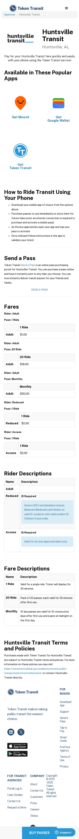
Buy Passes (39, 833)
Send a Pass (28, 265)
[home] (26, 8)
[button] (66, 8)
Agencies (9, 14)
